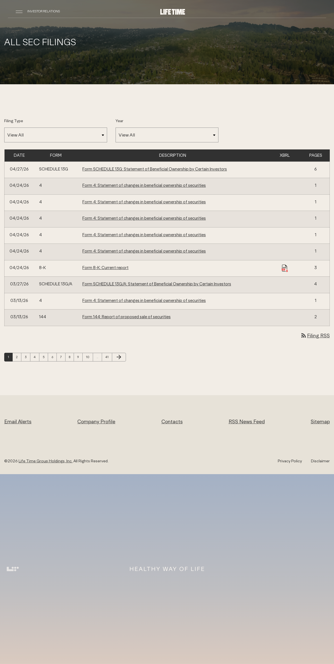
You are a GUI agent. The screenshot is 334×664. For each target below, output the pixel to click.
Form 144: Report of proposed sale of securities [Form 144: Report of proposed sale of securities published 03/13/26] (126, 316)
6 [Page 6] (54, 357)
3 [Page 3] (27, 357)
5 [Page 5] (45, 357)
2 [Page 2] (18, 357)
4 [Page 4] (36, 357)
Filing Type (13, 121)
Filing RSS (315, 335)
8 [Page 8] (71, 357)
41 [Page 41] (108, 357)
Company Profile (96, 421)
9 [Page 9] (80, 357)
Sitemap (320, 421)
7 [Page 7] (63, 357)
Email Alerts (17, 421)
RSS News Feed (247, 421)
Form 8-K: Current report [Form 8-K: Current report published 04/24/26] (105, 267)
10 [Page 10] (89, 357)
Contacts (172, 421)
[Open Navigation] (19, 11)
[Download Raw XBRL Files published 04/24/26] (284, 268)
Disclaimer (320, 461)
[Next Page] (119, 357)
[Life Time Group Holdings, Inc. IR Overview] (172, 11)
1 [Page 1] (10, 357)
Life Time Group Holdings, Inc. (46, 461)
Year (119, 121)
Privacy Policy (290, 461)
